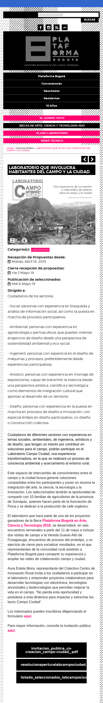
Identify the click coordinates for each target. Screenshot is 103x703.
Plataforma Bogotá (51, 76)
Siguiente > (92, 159)
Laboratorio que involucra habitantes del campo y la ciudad (49, 149)
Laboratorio (40, 249)
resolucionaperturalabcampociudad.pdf (54, 664)
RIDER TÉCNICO (52, 140)
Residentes (52, 98)
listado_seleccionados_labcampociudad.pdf (54, 677)
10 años (51, 105)
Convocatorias (52, 83)
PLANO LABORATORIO (52, 133)
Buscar (89, 19)
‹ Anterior (84, 159)
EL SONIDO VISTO (52, 118)
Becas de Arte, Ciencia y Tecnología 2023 (52, 125)
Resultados (52, 91)
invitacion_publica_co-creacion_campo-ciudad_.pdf (51, 650)
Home (10, 148)
